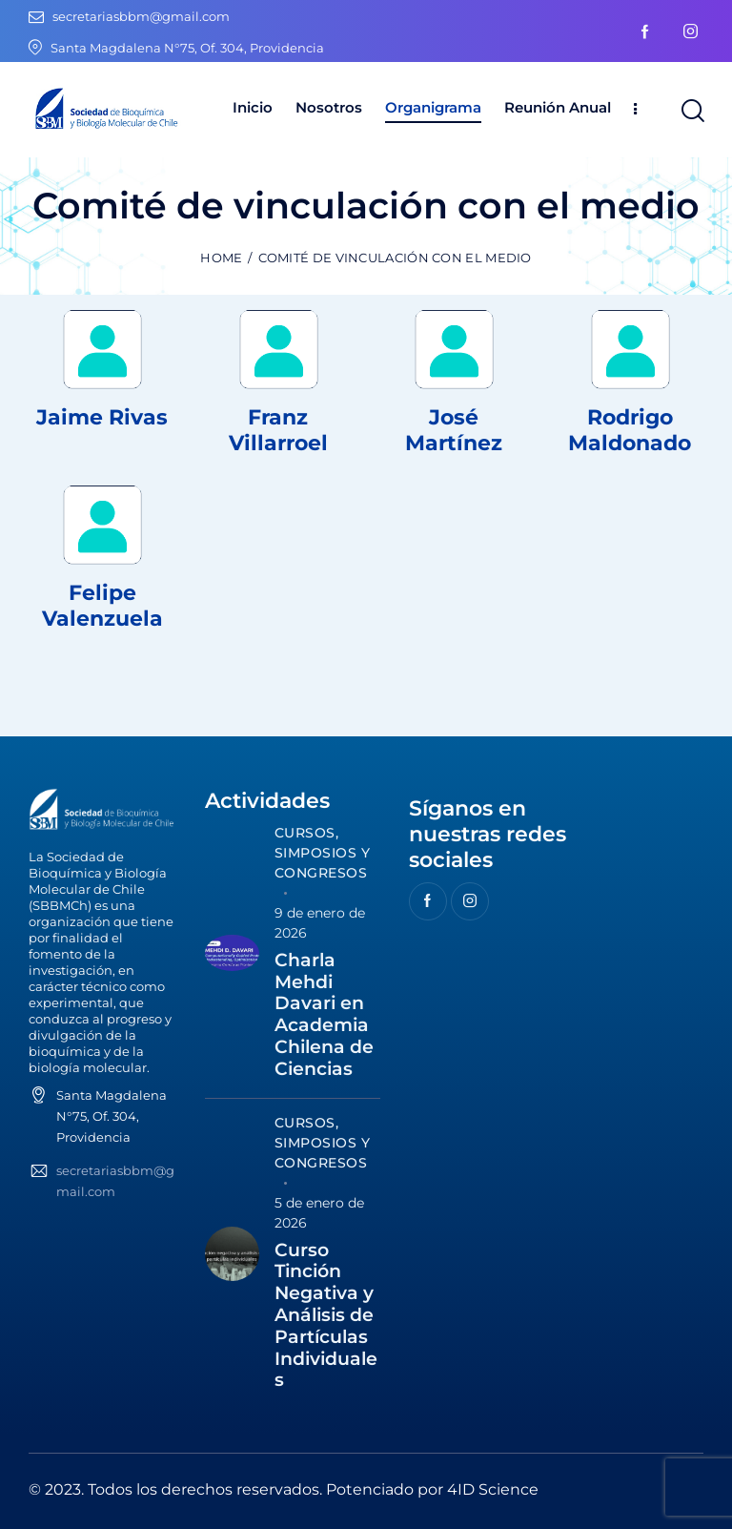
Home (221, 257)
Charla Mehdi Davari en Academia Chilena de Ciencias (324, 1015)
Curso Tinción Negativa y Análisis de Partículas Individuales (325, 1316)
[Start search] (691, 111)
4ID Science (493, 1489)
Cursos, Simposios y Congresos (322, 852)
